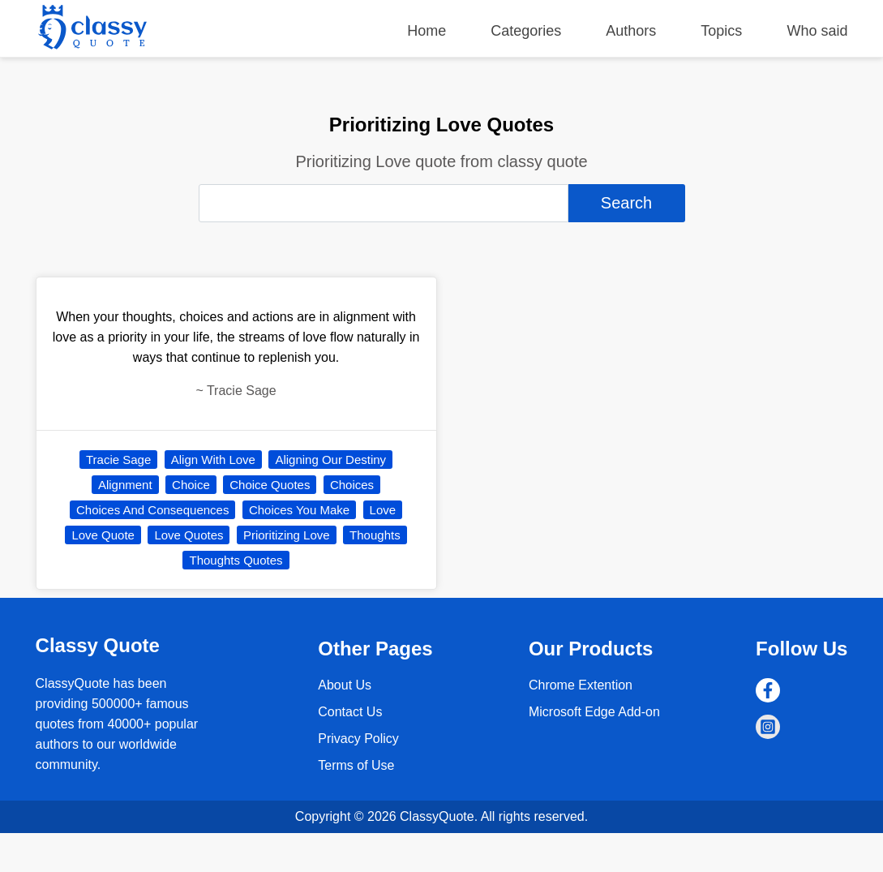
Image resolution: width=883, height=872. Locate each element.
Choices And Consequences (152, 510)
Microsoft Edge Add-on (594, 712)
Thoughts (375, 535)
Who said (817, 31)
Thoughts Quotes (235, 560)
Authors (631, 31)
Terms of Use (356, 765)
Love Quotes (188, 535)
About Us (344, 685)
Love (383, 510)
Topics (721, 31)
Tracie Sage (118, 459)
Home (426, 31)
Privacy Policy (358, 738)
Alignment (125, 485)
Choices (352, 485)
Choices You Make (299, 510)
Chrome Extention (580, 685)
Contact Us (350, 712)
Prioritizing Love (286, 535)
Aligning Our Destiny (330, 459)
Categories (526, 31)
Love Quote (103, 535)
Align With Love (213, 459)
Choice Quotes (269, 485)
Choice (191, 485)
